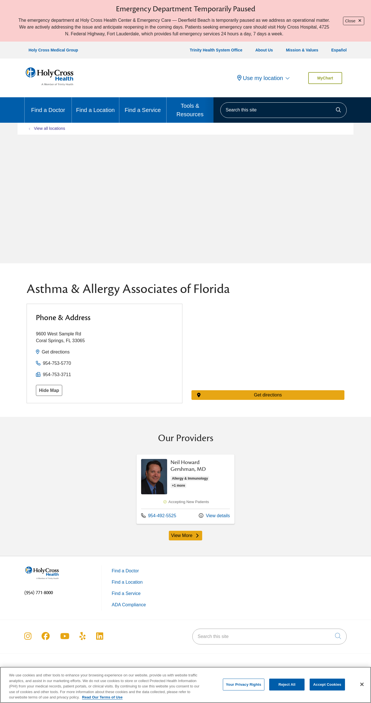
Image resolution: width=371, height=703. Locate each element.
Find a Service (142, 105)
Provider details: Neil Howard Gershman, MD (185, 489)
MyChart (325, 78)
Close (353, 21)
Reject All (287, 684)
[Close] (362, 684)
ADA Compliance (129, 604)
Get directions (56, 352)
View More (186, 536)
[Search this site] (283, 110)
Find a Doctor (48, 105)
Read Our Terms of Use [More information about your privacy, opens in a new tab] (102, 697)
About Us (264, 50)
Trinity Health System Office (216, 50)
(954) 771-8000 (38, 593)
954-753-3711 (57, 374)
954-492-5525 (158, 515)
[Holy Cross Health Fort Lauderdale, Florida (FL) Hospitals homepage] (49, 86)
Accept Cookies (327, 684)
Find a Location (95, 105)
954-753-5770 (57, 363)
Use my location (260, 78)
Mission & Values (302, 50)
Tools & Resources (190, 107)
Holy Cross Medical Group (53, 50)
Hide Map (49, 390)
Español (339, 50)
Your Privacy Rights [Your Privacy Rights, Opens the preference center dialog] (243, 684)
